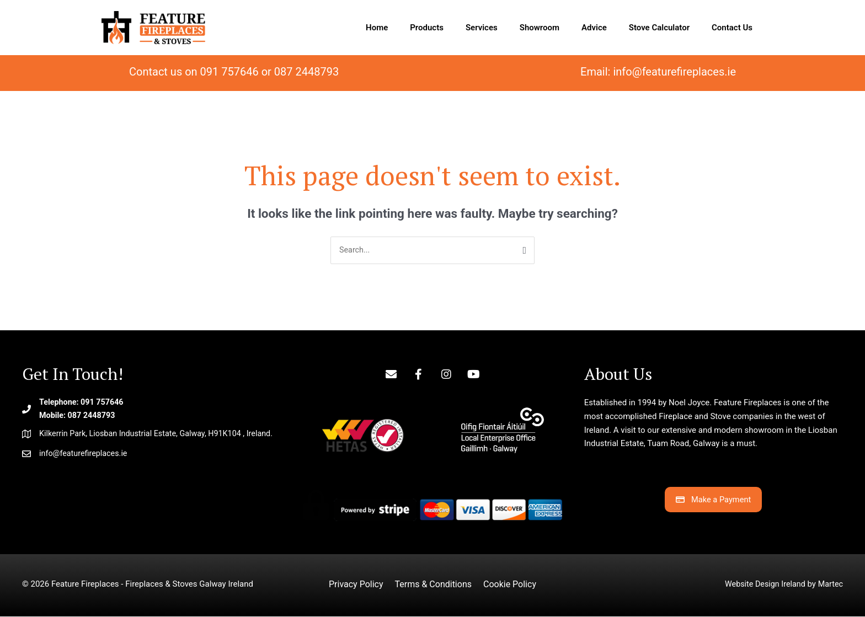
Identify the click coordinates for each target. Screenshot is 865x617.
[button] (391, 375)
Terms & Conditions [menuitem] (433, 585)
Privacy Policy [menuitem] (356, 585)
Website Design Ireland (762, 584)
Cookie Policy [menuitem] (509, 585)
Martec (830, 584)
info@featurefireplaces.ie (674, 71)
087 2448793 (306, 71)
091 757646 (229, 71)
